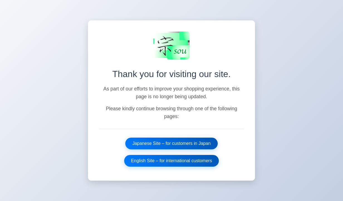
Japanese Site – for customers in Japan (171, 143)
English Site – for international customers (171, 160)
